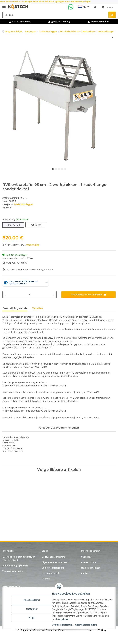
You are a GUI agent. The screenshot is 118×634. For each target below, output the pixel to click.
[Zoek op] (55, 15)
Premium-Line (88, 562)
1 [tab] (53, 169)
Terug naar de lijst (13, 31)
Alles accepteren (34, 600)
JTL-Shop (102, 630)
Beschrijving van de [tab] (14, 308)
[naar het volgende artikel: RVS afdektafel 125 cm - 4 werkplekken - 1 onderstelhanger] (112, 37)
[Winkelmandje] (107, 7)
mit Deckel (39, 224)
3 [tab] (59, 169)
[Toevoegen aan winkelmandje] (4, 47)
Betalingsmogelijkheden (15, 565)
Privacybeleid (89, 619)
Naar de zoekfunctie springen (49, 1)
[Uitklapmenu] (4, 5)
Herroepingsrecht (51, 573)
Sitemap (46, 578)
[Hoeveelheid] (29, 294)
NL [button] (82, 6)
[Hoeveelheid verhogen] (53, 294)
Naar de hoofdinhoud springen (16, 1)
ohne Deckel (15, 224)
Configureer (33, 609)
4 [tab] (62, 169)
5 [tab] (65, 169)
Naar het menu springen (77, 1)
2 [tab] (56, 169)
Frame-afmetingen (90, 567)
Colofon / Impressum (64, 625)
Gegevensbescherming (88, 625)
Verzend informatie (12, 570)
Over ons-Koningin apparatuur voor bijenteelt (18, 558)
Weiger (33, 618)
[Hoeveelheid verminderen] (6, 294)
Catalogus (86, 556)
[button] (95, 7)
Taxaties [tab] (37, 308)
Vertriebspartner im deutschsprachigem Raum (28, 269)
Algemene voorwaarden (54, 562)
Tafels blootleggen (23, 204)
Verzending (32, 245)
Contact (85, 573)
